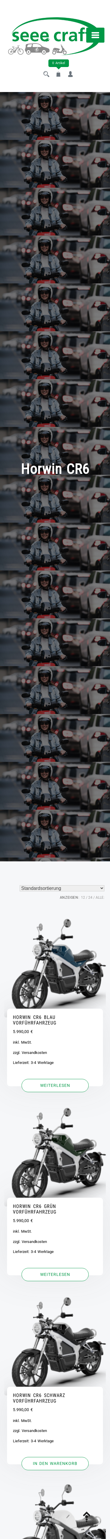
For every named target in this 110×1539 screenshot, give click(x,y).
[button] (55, 1464)
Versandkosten (34, 1052)
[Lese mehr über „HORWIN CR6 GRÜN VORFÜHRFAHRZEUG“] (55, 1274)
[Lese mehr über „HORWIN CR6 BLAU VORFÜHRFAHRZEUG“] (55, 1085)
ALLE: (100, 897)
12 (83, 897)
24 (90, 897)
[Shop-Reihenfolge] (62, 888)
